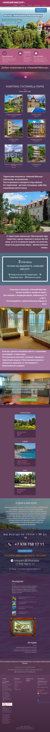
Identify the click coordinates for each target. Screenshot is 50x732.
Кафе (18, 435)
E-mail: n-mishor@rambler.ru (25, 568)
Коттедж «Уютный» (36, 114)
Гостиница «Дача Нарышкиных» (14, 114)
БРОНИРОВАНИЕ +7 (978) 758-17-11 (41, 10)
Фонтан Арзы (20, 491)
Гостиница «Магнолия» (36, 139)
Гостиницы (22, 5)
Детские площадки (21, 432)
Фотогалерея (37, 5)
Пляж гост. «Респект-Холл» (23, 463)
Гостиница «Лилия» (14, 139)
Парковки (19, 433)
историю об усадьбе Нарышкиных (23, 649)
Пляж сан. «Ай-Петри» (22, 460)
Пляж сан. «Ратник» (21, 462)
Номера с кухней (18, 689)
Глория (16, 686)
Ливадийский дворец (23, 611)
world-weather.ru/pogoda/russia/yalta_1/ (25, 727)
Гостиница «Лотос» (36, 164)
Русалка (19, 492)
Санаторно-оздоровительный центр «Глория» (13, 165)
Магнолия (17, 685)
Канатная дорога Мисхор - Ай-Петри (27, 597)
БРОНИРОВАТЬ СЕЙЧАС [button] (25, 551)
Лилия (16, 684)
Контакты (44, 5)
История (30, 5)
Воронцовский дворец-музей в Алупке (28, 602)
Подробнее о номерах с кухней (28, 399)
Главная (15, 5)
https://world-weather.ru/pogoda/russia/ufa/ (25, 728)
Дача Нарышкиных (18, 681)
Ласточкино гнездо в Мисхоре (26, 607)
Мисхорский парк (21, 489)
